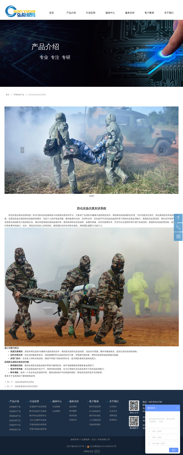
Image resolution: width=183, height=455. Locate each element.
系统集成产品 (15, 416)
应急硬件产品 (15, 411)
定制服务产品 (15, 407)
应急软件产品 (15, 425)
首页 (7, 95)
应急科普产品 (15, 420)
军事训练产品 (19, 95)
